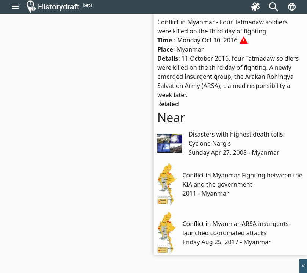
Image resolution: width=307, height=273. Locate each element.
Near (171, 117)
